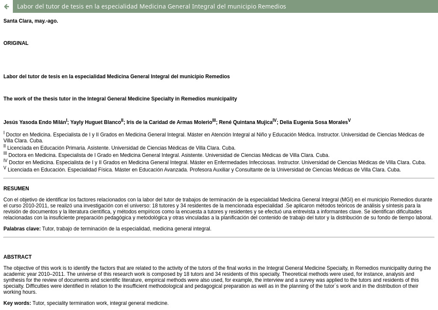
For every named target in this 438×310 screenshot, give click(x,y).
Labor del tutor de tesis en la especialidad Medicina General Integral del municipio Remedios (151, 6)
